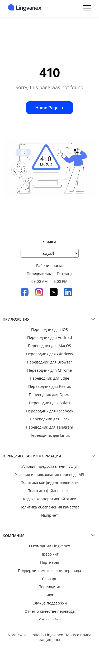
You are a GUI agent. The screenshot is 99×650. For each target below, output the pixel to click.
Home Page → (49, 107)
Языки (49, 241)
